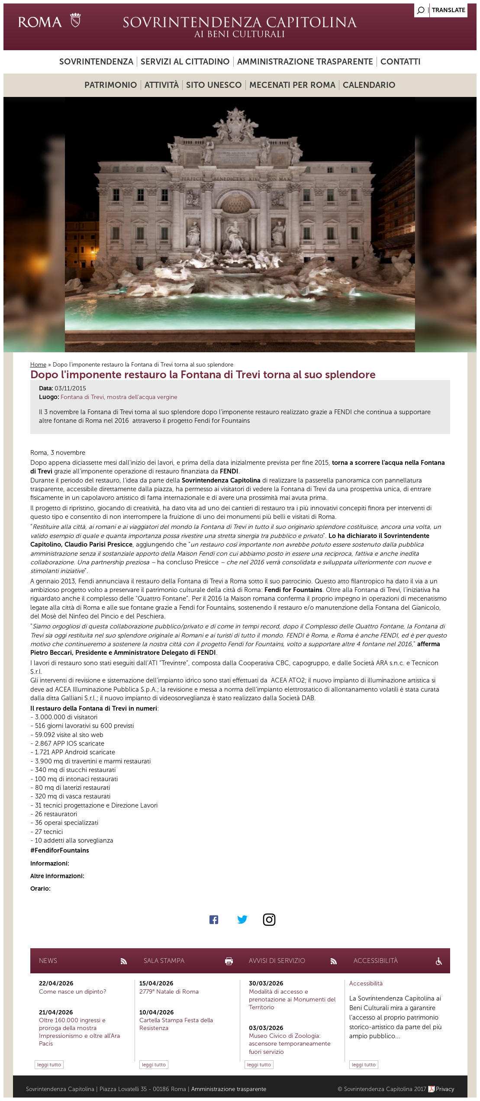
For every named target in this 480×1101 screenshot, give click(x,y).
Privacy (445, 1089)
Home (38, 364)
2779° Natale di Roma (169, 991)
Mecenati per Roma (292, 85)
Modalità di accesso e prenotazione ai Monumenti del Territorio (292, 999)
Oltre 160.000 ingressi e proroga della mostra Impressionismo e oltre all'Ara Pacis (79, 1032)
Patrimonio (110, 85)
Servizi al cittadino (185, 62)
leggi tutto (49, 1065)
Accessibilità (366, 983)
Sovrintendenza (96, 62)
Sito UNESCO (214, 85)
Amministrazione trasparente (305, 62)
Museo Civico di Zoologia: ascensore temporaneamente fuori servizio (290, 1043)
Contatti (400, 62)
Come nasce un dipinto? (72, 991)
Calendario (369, 85)
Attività (162, 85)
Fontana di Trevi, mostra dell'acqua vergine (119, 397)
